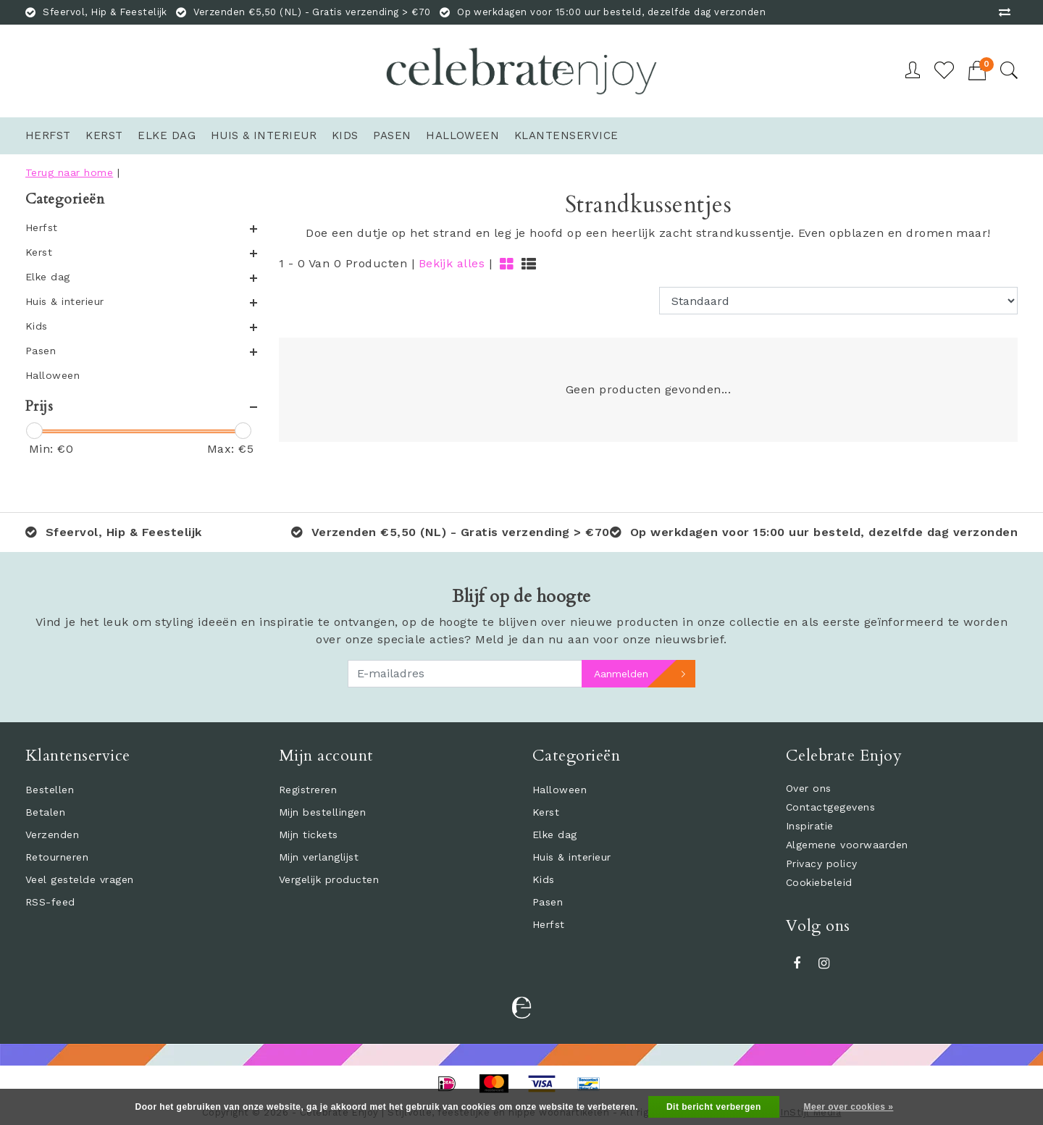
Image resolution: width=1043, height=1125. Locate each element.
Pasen (547, 902)
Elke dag (554, 834)
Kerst (545, 812)
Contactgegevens (830, 807)
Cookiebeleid (819, 882)
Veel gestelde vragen (79, 879)
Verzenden (52, 834)
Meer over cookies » (849, 1107)
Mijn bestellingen (322, 812)
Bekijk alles (452, 263)
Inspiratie (810, 826)
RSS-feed (50, 902)
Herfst (548, 924)
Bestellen (49, 789)
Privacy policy (822, 863)
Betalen (45, 812)
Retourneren (56, 857)
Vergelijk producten (329, 879)
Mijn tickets (308, 834)
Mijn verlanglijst (319, 857)
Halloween (559, 789)
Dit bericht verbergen (713, 1107)
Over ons (809, 788)
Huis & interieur (571, 857)
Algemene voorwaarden (847, 844)
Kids (543, 879)
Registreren (308, 789)
